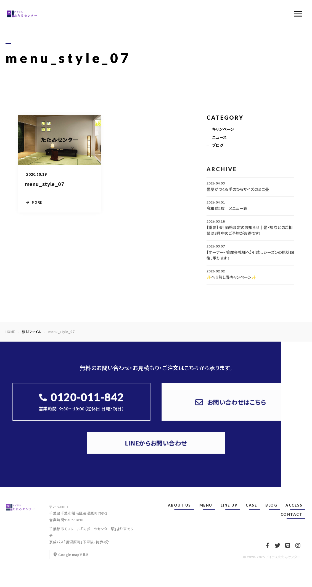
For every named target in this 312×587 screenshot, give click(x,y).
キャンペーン (223, 129)
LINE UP (229, 505)
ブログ (217, 145)
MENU (205, 505)
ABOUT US (179, 505)
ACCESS (293, 505)
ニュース (219, 137)
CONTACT (292, 514)
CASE (251, 505)
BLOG (271, 505)
